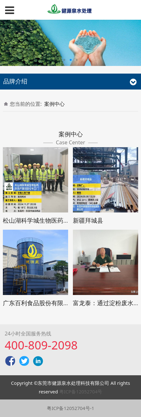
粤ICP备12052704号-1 (70, 408)
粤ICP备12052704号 (80, 391)
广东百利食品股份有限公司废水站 (48, 303)
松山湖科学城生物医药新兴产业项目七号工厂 (63, 220)
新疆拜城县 (88, 220)
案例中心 (54, 103)
